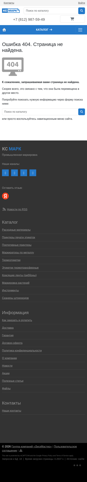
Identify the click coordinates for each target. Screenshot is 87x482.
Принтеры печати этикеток (18, 237)
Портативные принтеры (16, 245)
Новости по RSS (17, 209)
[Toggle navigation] (80, 29)
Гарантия (7, 335)
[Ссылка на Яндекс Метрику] (77, 465)
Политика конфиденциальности (22, 350)
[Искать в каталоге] (81, 10)
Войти (81, 3)
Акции (6, 373)
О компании (9, 358)
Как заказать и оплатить (17, 320)
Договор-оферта (12, 343)
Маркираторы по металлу (18, 252)
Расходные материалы (16, 229)
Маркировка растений (15, 282)
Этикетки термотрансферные (20, 267)
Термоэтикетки (11, 260)
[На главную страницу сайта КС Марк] (4, 29)
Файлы (6, 388)
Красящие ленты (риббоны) (19, 275)
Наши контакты (11, 410)
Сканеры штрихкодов (15, 298)
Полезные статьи (12, 380)
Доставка (8, 327)
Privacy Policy (47, 456)
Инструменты (10, 290)
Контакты (9, 3)
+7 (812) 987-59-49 (29, 19)
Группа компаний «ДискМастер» (31, 446)
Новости (7, 365)
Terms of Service (62, 456)
